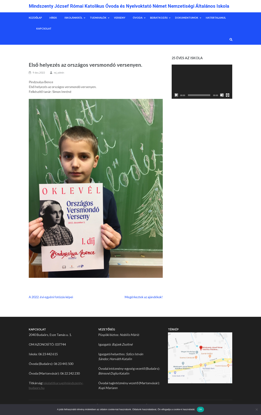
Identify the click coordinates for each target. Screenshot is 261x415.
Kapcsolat (43, 28)
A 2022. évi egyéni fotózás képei (51, 297)
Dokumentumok (186, 17)
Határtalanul (216, 17)
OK (200, 409)
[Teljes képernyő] (227, 95)
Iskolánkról (73, 17)
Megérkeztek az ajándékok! (144, 297)
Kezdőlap (35, 17)
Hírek (53, 17)
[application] (202, 82)
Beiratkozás (159, 17)
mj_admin (59, 72)
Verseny (119, 17)
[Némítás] (222, 95)
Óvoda (138, 17)
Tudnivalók (98, 17)
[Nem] (256, 409)
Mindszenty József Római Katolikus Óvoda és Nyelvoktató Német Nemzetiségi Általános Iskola (129, 6)
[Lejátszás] (176, 95)
